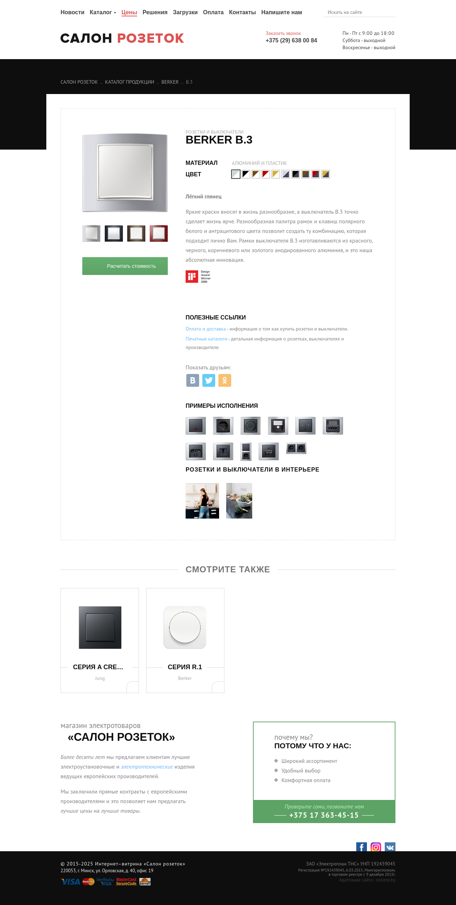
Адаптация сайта (356, 880)
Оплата (213, 12)
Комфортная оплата (306, 780)
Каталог (101, 12)
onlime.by (385, 880)
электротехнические (147, 766)
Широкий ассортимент (309, 760)
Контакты (242, 12)
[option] (91, 233)
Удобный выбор (301, 770)
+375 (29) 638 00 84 (291, 40)
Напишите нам (281, 12)
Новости (72, 12)
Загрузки (185, 12)
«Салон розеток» (164, 863)
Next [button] (173, 233)
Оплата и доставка (206, 329)
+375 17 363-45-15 (324, 815)
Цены (129, 12)
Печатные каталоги (206, 339)
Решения (154, 12)
